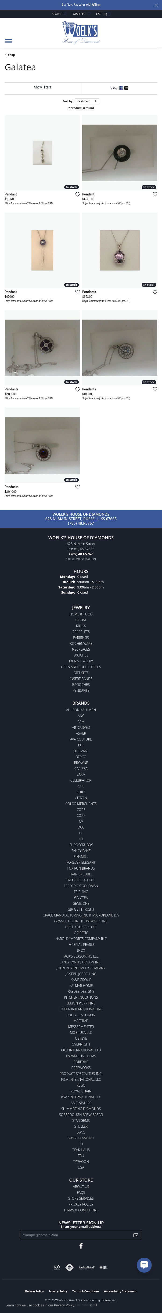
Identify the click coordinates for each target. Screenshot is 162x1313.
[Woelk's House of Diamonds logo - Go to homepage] (81, 32)
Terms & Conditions (81, 1210)
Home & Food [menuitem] (81, 614)
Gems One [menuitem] (80, 903)
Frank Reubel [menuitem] (81, 874)
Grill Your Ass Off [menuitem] (81, 927)
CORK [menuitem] (81, 815)
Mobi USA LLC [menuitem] (81, 1032)
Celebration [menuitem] (81, 780)
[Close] (156, 5)
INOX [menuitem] (81, 950)
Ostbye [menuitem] (81, 1038)
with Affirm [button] (93, 5)
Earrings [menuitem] (81, 637)
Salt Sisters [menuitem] (81, 1103)
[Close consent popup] (91, 1305)
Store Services (81, 1198)
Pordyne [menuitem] (80, 1062)
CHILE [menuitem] (81, 792)
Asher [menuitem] (81, 733)
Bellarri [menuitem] (81, 751)
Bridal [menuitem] (80, 620)
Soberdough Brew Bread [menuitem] (81, 1114)
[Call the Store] (81, 554)
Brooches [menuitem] (81, 684)
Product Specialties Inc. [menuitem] (81, 1073)
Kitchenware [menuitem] (81, 643)
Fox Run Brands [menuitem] (81, 868)
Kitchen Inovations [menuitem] (81, 997)
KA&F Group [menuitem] (81, 979)
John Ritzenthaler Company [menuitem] (81, 968)
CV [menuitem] (81, 821)
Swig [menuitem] (81, 1132)
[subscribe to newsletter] (136, 1235)
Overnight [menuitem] (81, 1044)
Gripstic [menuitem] (81, 933)
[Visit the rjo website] (57, 1267)
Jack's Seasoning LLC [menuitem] (81, 956)
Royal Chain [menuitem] (81, 1091)
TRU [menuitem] (81, 1155)
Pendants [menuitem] (81, 690)
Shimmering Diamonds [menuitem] (81, 1109)
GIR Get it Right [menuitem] (81, 909)
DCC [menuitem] (81, 827)
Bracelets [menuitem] (81, 632)
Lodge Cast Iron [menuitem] (81, 1015)
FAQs (81, 1192)
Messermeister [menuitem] (81, 1026)
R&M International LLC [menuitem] (81, 1079)
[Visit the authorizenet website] (69, 1267)
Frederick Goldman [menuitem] (81, 886)
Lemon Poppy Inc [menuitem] (81, 1003)
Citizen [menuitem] (81, 798)
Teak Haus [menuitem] (81, 1150)
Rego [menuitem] (80, 1085)
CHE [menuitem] (81, 786)
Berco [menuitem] (81, 757)
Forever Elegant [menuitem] (80, 862)
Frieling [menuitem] (81, 891)
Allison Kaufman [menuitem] (81, 710)
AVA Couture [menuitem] (81, 739)
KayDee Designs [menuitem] (81, 991)
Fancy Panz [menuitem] (81, 850)
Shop (11, 55)
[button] (59, 14)
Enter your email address (81, 1226)
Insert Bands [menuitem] (81, 678)
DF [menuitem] (81, 833)
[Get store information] (81, 559)
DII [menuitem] (81, 839)
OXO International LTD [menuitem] (81, 1050)
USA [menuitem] (81, 1167)
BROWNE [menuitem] (81, 762)
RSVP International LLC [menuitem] (81, 1097)
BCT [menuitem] (81, 745)
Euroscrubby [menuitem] (81, 845)
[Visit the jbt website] (103, 1267)
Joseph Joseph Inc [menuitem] (81, 974)
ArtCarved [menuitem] (81, 727)
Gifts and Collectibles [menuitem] (81, 667)
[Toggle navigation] (8, 43)
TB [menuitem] (81, 1144)
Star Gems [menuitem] (81, 1120)
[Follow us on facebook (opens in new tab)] (81, 1246)
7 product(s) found (81, 108)
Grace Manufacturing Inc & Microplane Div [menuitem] (81, 915)
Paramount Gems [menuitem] (81, 1056)
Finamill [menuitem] (81, 856)
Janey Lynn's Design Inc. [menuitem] (81, 962)
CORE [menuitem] (81, 809)
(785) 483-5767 (81, 523)
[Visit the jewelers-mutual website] (87, 1267)
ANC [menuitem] (81, 716)
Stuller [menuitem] (81, 1126)
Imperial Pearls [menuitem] (81, 944)
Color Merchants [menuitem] (81, 804)
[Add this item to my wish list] (76, 194)
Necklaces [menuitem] (81, 649)
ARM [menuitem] (81, 721)
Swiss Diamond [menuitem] (81, 1138)
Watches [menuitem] (81, 655)
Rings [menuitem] (81, 626)
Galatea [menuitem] (81, 897)
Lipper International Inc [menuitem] (80, 1009)
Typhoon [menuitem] (81, 1161)
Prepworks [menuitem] (80, 1067)
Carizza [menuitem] (80, 768)
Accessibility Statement (120, 1291)
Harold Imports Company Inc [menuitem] (81, 938)
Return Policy (34, 1291)
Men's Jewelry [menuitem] (81, 661)
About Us (81, 1186)
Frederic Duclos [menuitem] (81, 880)
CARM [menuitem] (81, 774)
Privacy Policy (80, 1204)
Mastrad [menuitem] (80, 1021)
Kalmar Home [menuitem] (81, 985)
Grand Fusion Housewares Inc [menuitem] (81, 921)
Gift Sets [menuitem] (81, 673)
